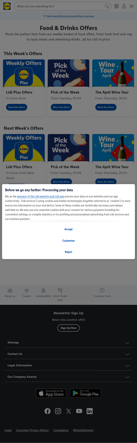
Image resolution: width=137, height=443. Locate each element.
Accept (68, 229)
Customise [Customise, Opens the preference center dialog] (68, 240)
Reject (68, 252)
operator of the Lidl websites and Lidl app (40, 196)
